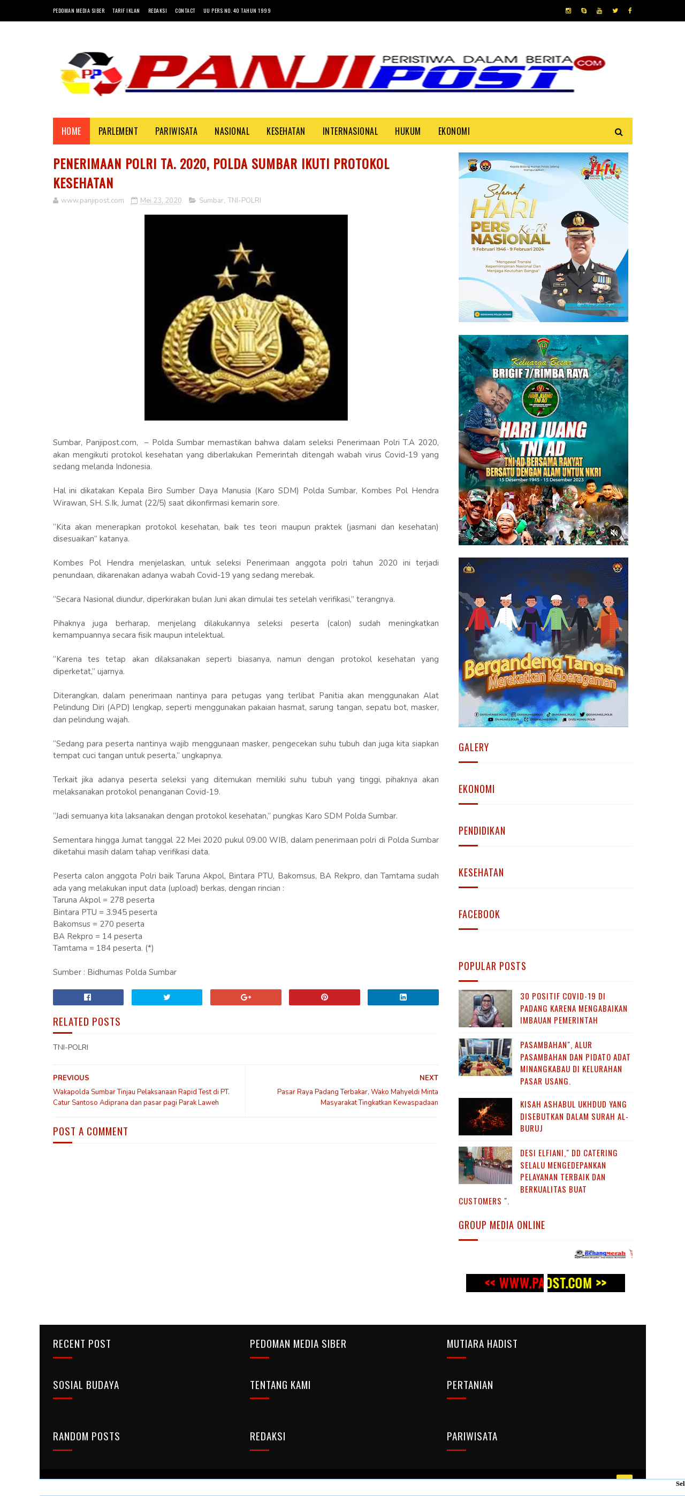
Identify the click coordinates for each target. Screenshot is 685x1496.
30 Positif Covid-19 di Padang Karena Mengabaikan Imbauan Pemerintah (574, 1008)
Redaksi (158, 10)
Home (71, 131)
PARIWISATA (176, 131)
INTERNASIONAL (350, 131)
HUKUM (408, 131)
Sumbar (211, 200)
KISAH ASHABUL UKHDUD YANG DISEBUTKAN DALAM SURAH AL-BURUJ (574, 1116)
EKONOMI (454, 131)
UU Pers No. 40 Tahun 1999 (237, 10)
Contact (185, 10)
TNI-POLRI (244, 200)
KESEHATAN (286, 131)
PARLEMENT (118, 131)
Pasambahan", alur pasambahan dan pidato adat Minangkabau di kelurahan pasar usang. (575, 1063)
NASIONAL (232, 131)
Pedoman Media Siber (79, 10)
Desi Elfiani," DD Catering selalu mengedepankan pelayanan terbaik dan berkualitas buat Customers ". (538, 1177)
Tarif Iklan (126, 10)
